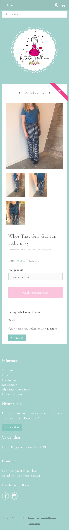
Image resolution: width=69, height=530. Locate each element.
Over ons (7, 370)
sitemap (32, 518)
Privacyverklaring (12, 394)
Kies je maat (15, 270)
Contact (7, 375)
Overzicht (17, 338)
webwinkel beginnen (48, 518)
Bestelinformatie (12, 380)
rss (38, 518)
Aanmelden (12, 427)
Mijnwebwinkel (34, 523)
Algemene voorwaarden (16, 389)
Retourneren (9, 385)
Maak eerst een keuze (35, 292)
